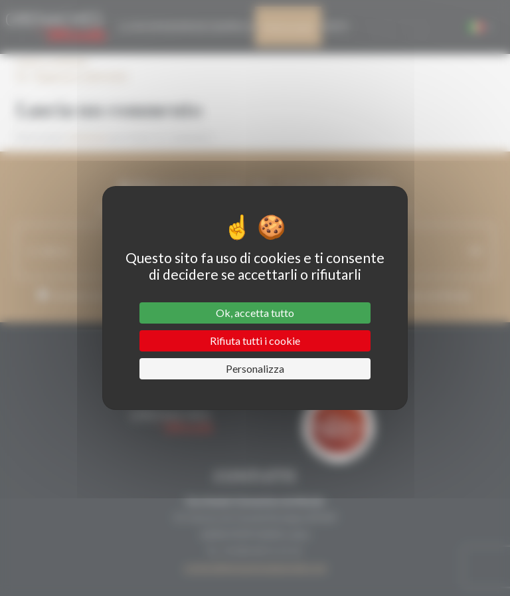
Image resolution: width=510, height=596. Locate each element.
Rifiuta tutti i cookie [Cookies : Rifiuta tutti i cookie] (255, 340)
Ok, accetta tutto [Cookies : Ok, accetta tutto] (255, 312)
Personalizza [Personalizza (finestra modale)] (255, 368)
